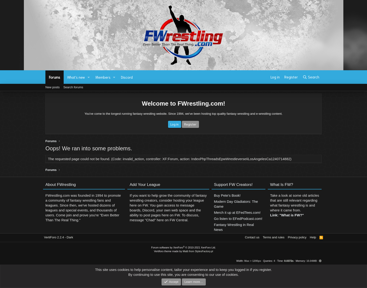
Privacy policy (297, 237)
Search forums (73, 87)
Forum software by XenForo (183, 247)
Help (313, 237)
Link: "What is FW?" (287, 217)
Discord (127, 77)
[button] (88, 77)
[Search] (311, 77)
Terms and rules (273, 237)
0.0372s (289, 260)
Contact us (252, 237)
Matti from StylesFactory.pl (198, 251)
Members (102, 77)
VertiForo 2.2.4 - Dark (58, 237)
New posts (52, 87)
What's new (76, 77)
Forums (54, 77)
